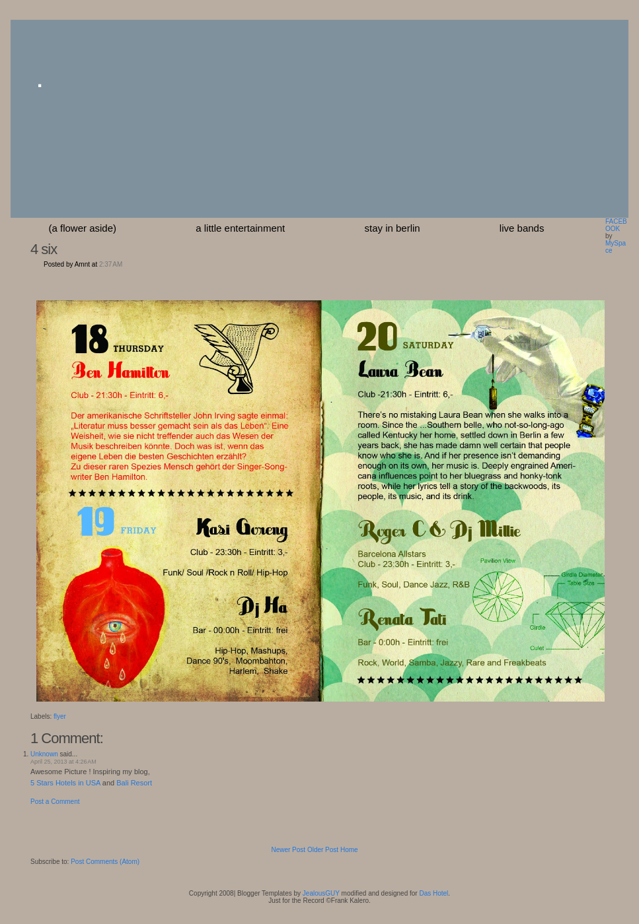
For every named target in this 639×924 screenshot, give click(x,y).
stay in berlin (392, 228)
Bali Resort (134, 783)
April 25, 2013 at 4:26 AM (63, 761)
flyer (60, 716)
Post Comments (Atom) (105, 861)
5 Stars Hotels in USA (65, 783)
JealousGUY (321, 893)
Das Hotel (433, 893)
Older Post (322, 849)
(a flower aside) (83, 228)
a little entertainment (240, 228)
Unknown (44, 754)
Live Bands (522, 228)
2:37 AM (110, 264)
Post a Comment (54, 801)
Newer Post (288, 849)
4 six (43, 249)
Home (349, 849)
